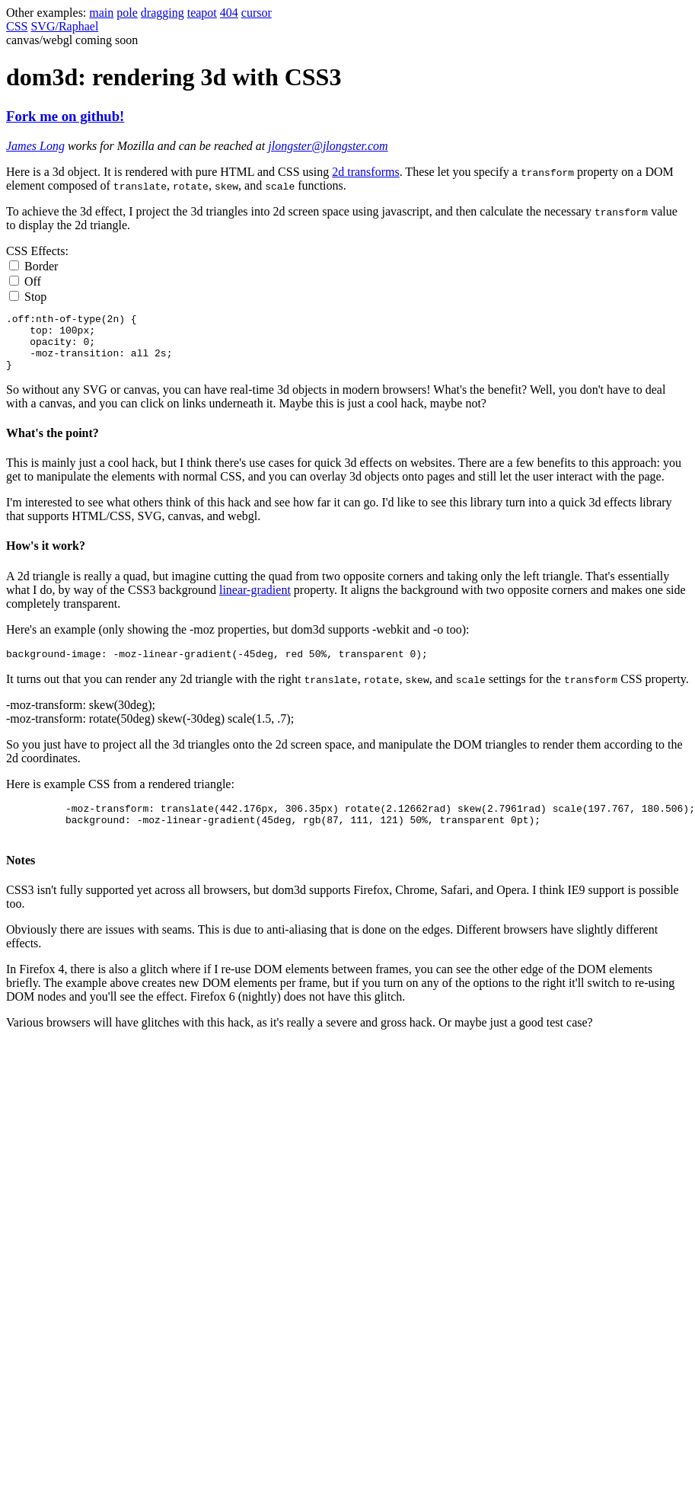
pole (127, 12)
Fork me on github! (65, 116)
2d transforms (365, 171)
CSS (16, 26)
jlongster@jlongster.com (327, 145)
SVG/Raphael (64, 26)
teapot (202, 12)
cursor (256, 12)
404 (229, 12)
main (101, 12)
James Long (35, 145)
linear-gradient (255, 601)
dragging (162, 12)
